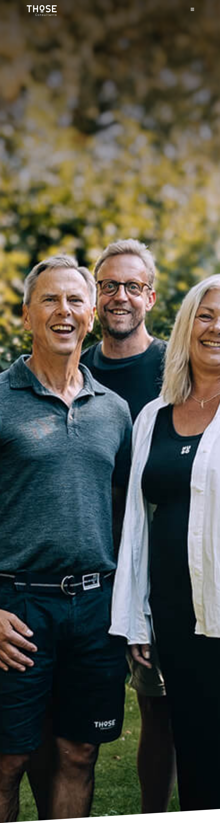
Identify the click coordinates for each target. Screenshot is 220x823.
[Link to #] (192, 9)
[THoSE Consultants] (42, 3)
